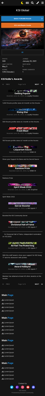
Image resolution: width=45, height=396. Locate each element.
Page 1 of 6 (22, 84)
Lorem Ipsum (8, 300)
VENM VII (33, 152)
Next (37, 84)
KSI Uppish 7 (32, 208)
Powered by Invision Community (22, 392)
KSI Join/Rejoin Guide (22, 25)
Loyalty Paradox (33, 96)
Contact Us (22, 383)
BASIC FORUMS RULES (22, 18)
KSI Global (22, 10)
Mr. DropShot (32, 189)
